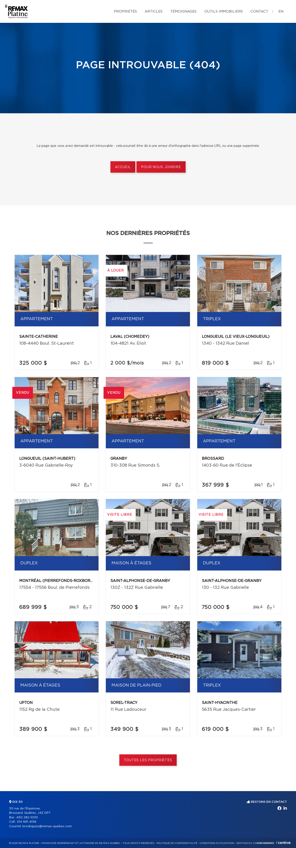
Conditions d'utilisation (217, 843)
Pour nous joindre (161, 167)
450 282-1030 (27, 817)
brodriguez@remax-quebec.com (47, 826)
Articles (154, 11)
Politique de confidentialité (177, 843)
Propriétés (125, 11)
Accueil (123, 167)
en (280, 11)
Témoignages (183, 11)
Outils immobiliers (223, 11)
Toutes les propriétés (148, 760)
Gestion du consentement (255, 843)
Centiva (283, 842)
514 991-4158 (26, 821)
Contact (259, 11)
